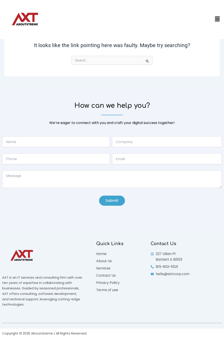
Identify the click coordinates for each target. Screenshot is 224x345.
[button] (217, 19)
